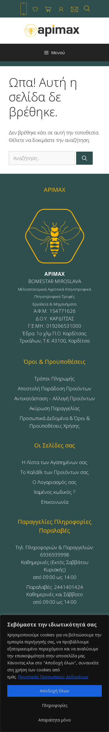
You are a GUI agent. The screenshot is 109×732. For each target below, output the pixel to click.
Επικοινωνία (54, 501)
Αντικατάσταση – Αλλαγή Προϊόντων (54, 398)
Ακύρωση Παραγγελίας (54, 408)
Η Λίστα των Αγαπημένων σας (54, 462)
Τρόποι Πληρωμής (54, 378)
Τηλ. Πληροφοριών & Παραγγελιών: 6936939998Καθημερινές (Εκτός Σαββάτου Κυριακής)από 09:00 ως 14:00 (54, 562)
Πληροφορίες (54, 705)
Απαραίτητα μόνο (54, 720)
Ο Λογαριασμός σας (54, 482)
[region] (54, 673)
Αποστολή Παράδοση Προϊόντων (54, 388)
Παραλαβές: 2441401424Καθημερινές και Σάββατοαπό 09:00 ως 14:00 (54, 594)
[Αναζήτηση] (84, 158)
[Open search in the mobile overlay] (87, 8)
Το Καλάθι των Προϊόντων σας (54, 472)
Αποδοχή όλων (54, 691)
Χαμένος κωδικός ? (54, 492)
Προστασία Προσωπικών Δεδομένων (53, 677)
